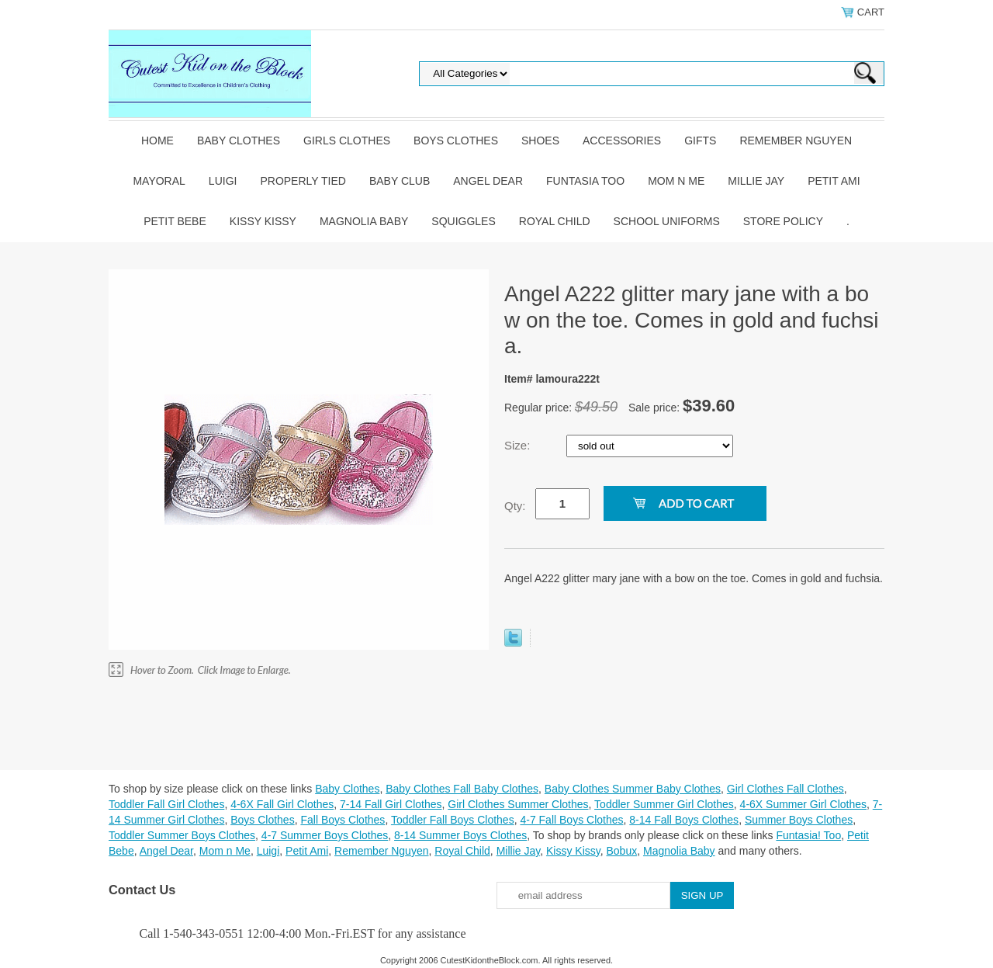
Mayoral (159, 181)
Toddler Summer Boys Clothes (182, 835)
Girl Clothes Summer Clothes (518, 804)
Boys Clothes (455, 140)
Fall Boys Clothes (342, 820)
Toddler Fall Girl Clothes (166, 804)
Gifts (700, 140)
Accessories (622, 140)
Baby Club (399, 181)
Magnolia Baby (364, 221)
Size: (519, 445)
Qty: (515, 505)
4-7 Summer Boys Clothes (324, 835)
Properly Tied (302, 181)
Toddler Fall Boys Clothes (452, 820)
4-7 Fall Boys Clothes (571, 820)
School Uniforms (667, 221)
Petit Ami (834, 181)
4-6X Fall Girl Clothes (282, 804)
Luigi (223, 181)
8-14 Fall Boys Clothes (684, 820)
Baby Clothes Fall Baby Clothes (462, 788)
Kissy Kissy (263, 221)
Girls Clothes (346, 140)
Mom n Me (676, 181)
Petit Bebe (175, 221)
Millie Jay (756, 181)
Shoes (540, 140)
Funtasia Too (585, 181)
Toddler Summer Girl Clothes (664, 804)
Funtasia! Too (808, 835)
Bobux (621, 851)
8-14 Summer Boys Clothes (460, 835)
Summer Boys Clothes (799, 820)
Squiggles (463, 221)
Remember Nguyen (795, 140)
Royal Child (554, 221)
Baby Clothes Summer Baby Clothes (633, 788)
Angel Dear (488, 181)
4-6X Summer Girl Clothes (803, 804)
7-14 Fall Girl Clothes (391, 804)
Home (157, 140)
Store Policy (783, 221)
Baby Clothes (238, 140)
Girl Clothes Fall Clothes (785, 788)
